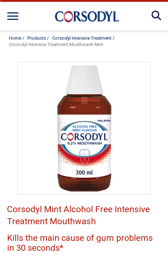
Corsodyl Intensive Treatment (82, 38)
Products (36, 38)
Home (15, 38)
